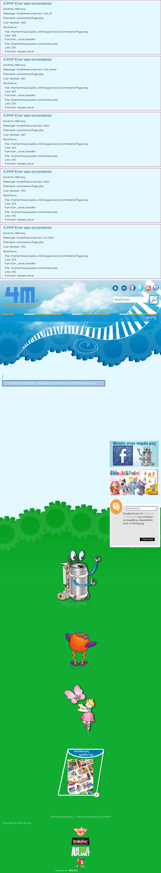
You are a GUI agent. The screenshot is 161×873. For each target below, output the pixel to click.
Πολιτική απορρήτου (61, 817)
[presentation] (135, 531)
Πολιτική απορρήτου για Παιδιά (93, 817)
